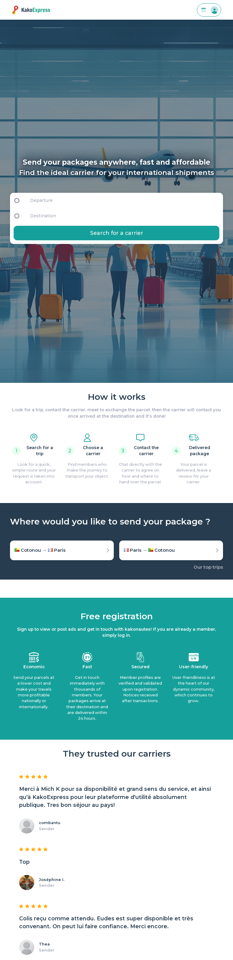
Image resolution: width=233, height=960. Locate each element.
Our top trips (208, 567)
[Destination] (125, 215)
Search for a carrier (116, 233)
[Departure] (123, 200)
